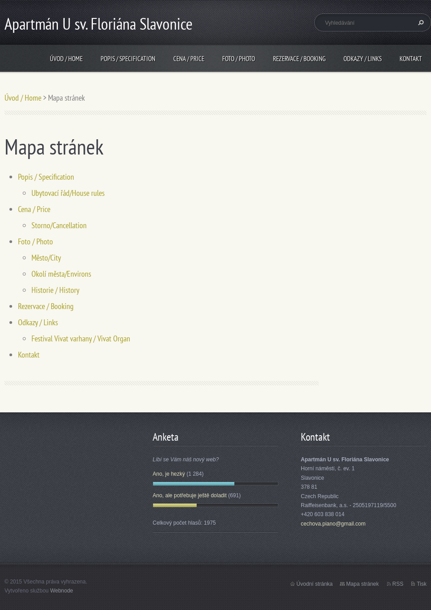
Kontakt (411, 58)
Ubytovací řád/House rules (68, 193)
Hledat (420, 22)
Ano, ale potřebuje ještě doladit (190, 495)
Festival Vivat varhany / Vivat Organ (80, 338)
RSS (398, 584)
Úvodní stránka (314, 584)
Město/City (46, 257)
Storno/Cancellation (59, 225)
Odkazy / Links (362, 58)
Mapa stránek (362, 584)
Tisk (422, 584)
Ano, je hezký (169, 474)
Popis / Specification (128, 58)
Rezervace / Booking (299, 58)
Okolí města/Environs (61, 274)
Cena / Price (188, 58)
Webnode (61, 591)
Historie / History (55, 290)
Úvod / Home (66, 58)
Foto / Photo (238, 58)
